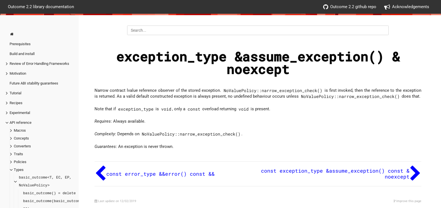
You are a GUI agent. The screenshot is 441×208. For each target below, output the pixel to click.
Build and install (22, 54)
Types (19, 170)
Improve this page (407, 201)
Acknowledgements (406, 7)
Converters (22, 146)
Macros (20, 130)
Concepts (21, 138)
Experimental (20, 113)
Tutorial (15, 93)
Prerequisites (20, 44)
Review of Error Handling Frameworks (39, 63)
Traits (18, 154)
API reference (21, 122)
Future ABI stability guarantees (34, 83)
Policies (20, 162)
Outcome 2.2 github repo (349, 7)
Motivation (18, 73)
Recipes (16, 103)
